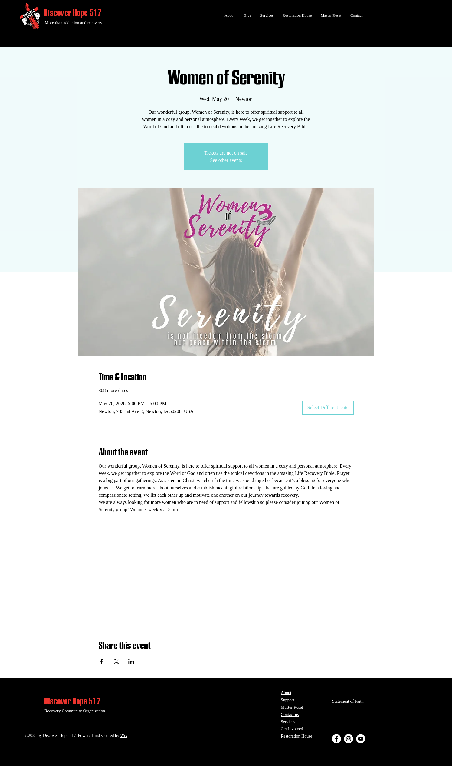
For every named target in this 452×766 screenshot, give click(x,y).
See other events (226, 160)
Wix (123, 735)
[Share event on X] (116, 661)
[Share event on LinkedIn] (131, 661)
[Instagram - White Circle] (348, 738)
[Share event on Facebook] (101, 661)
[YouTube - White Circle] (360, 738)
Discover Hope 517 (73, 12)
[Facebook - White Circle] (336, 738)
